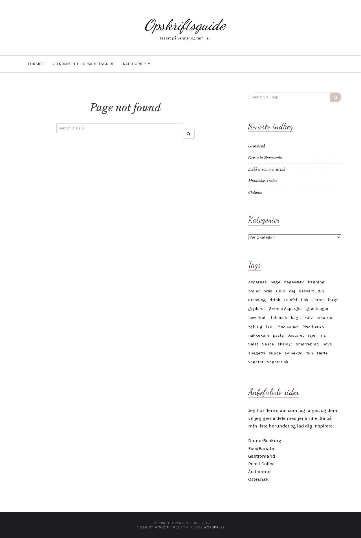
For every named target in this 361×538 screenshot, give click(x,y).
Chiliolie (255, 192)
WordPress (214, 527)
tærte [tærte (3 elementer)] (322, 353)
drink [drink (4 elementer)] (275, 299)
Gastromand (261, 456)
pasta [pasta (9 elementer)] (278, 335)
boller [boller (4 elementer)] (254, 291)
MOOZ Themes (167, 527)
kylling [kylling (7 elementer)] (255, 326)
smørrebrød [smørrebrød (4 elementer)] (307, 344)
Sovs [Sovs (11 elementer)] (327, 344)
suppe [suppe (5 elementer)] (275, 353)
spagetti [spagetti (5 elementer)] (256, 353)
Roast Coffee (261, 463)
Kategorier (136, 64)
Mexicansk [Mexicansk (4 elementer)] (288, 326)
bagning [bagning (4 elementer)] (316, 282)
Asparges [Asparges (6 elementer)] (257, 282)
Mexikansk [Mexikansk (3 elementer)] (313, 326)
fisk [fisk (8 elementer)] (305, 299)
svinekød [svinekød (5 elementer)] (294, 353)
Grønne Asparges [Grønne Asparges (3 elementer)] (286, 308)
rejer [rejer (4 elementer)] (312, 335)
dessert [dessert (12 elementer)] (306, 291)
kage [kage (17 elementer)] (296, 317)
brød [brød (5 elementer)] (267, 291)
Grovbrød (256, 146)
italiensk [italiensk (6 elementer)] (278, 317)
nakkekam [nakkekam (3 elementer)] (258, 335)
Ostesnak (258, 479)
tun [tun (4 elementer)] (309, 353)
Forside (36, 64)
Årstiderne (259, 471)
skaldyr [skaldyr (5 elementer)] (285, 344)
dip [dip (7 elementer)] (321, 291)
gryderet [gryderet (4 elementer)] (256, 308)
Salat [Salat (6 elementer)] (253, 344)
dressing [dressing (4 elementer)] (257, 299)
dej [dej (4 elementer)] (292, 291)
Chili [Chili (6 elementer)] (280, 291)
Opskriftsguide (184, 25)
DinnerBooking (264, 440)
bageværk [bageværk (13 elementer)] (294, 282)
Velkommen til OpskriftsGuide (83, 64)
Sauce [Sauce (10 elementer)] (268, 344)
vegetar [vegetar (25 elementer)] (255, 361)
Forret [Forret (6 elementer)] (318, 299)
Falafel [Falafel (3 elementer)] (290, 299)
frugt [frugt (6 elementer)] (333, 299)
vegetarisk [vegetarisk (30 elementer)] (278, 361)
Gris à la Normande (265, 157)
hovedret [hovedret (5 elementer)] (257, 317)
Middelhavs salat (262, 180)
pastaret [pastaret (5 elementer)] (295, 335)
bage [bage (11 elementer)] (275, 282)
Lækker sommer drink (266, 169)
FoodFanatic (262, 448)
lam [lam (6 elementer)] (270, 326)
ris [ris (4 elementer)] (323, 335)
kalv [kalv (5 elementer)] (308, 317)
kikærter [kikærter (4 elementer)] (325, 317)
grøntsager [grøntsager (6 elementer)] (317, 308)
